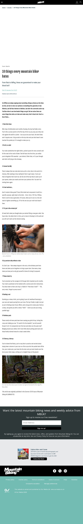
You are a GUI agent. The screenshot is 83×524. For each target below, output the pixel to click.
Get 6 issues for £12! (9, 90)
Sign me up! (41, 428)
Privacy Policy (41, 436)
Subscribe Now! (38, 459)
